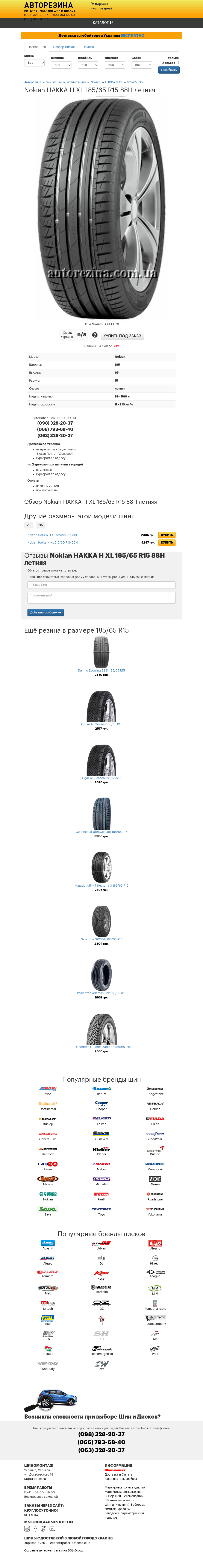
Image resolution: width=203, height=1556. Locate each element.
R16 (40, 525)
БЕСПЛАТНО (132, 35)
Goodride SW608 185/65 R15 (101, 939)
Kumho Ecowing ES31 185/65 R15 (101, 670)
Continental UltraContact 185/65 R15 (101, 831)
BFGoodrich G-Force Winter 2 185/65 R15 (102, 1047)
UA (36, 1515)
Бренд (29, 55)
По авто (88, 47)
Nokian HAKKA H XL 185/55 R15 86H (52, 535)
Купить (167, 535)
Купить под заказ (122, 336)
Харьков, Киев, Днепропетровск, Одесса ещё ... (59, 1543)
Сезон (136, 58)
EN (31, 1515)
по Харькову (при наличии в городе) (55, 464)
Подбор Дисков (64, 47)
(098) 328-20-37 (36, 15)
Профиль (85, 58)
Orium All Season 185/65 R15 (101, 724)
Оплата (33, 480)
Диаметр (111, 58)
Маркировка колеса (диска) (125, 1487)
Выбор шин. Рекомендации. (124, 1496)
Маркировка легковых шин (124, 1491)
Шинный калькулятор (120, 1500)
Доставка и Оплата (118, 1474)
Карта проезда (35, 1479)
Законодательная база (121, 1479)
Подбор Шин (37, 47)
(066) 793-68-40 (63, 15)
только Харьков (170, 61)
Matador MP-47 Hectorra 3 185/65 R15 (101, 885)
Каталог (103, 23)
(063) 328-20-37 (36, 19)
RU (26, 1515)
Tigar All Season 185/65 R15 (101, 778)
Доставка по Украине (43, 444)
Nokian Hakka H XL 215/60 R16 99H (52, 542)
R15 (28, 525)
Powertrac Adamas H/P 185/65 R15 (101, 993)
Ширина (57, 58)
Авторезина (48, 5)
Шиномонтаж (115, 1470)
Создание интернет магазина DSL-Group (53, 1550)
